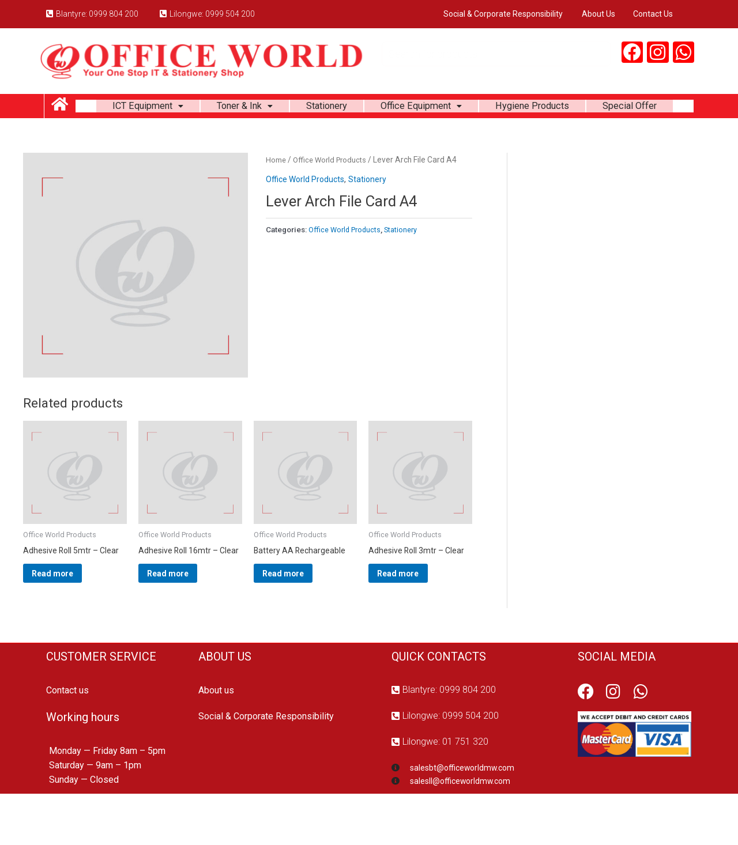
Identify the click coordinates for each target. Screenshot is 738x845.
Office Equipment (470, 108)
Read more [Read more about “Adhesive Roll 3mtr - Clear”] (413, 610)
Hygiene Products (590, 108)
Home (276, 193)
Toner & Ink (281, 108)
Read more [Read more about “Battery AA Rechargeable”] (299, 610)
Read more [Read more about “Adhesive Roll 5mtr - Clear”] (68, 610)
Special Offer (385, 137)
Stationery (368, 108)
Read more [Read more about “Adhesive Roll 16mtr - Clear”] (183, 619)
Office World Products (332, 193)
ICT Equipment (176, 108)
